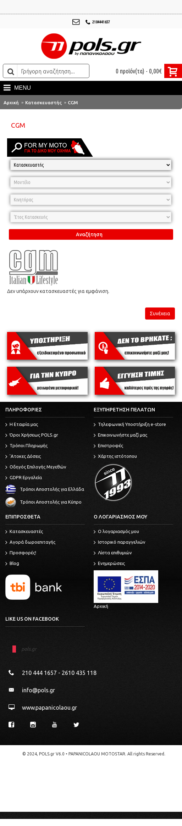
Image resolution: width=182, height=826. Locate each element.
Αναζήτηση (89, 234)
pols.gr (28, 649)
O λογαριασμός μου (116, 532)
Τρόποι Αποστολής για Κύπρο (43, 501)
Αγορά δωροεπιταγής (30, 542)
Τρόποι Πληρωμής (26, 446)
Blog (12, 564)
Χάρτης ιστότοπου (115, 457)
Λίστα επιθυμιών (113, 553)
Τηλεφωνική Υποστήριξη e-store (130, 425)
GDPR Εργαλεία (23, 478)
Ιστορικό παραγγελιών (119, 542)
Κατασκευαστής (43, 102)
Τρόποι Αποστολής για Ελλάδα (44, 489)
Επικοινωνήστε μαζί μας (120, 435)
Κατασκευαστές (24, 532)
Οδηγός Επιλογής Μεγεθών (35, 467)
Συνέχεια (160, 313)
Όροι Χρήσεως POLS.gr (31, 435)
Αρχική (11, 102)
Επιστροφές (108, 446)
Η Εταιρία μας (21, 425)
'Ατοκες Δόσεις (23, 457)
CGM (73, 102)
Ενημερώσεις (109, 564)
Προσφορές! (20, 553)
